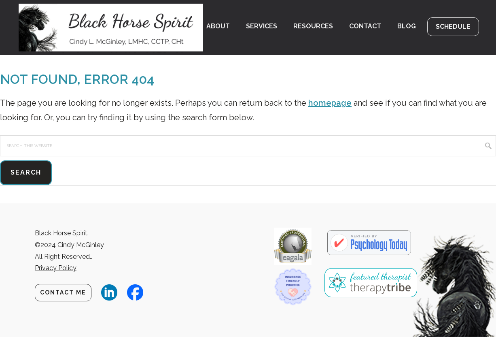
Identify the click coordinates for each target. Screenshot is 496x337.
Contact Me (63, 292)
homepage (330, 103)
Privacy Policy (55, 268)
